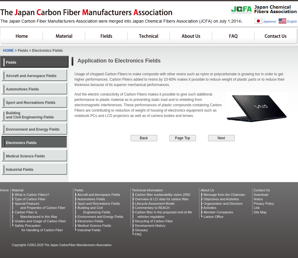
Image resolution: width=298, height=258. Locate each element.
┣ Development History (148, 225)
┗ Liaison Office (212, 216)
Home (4, 190)
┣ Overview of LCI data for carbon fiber (160, 199)
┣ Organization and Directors (222, 203)
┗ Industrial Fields (87, 230)
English (292, 21)
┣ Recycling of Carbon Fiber (152, 221)
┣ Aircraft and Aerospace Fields (97, 194)
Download (261, 194)
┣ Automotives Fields (89, 199)
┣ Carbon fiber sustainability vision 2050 (161, 194)
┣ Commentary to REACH (151, 207)
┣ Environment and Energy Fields (98, 216)
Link (257, 207)
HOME (22, 37)
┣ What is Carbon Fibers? (30, 194)
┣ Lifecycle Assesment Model (153, 203)
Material (64, 37)
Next (221, 138)
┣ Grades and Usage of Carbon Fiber (39, 221)
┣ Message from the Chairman (223, 194)
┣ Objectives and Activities (220, 199)
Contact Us (276, 37)
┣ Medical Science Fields (92, 225)
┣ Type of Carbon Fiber (28, 199)
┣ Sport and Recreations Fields (97, 203)
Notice (258, 199)
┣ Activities (208, 207)
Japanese (269, 21)
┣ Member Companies (217, 212)
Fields (106, 37)
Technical (149, 37)
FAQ (233, 37)
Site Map (260, 212)
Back (144, 138)
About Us (191, 37)
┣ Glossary (140, 230)
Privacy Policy (264, 203)
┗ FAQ (137, 234)
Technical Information (147, 190)
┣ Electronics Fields (88, 221)
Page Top (182, 138)
